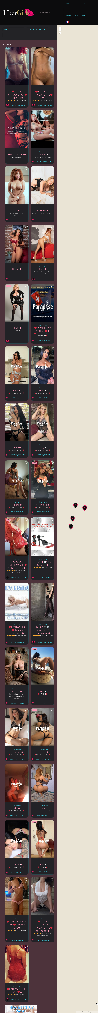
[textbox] (37, 29)
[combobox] (37, 29)
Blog (84, 15)
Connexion (87, 4)
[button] (70, 527)
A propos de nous (72, 15)
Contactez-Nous (71, 10)
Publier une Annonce (73, 4)
